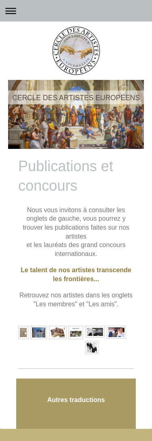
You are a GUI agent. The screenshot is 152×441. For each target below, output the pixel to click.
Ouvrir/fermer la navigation (76, 10)
